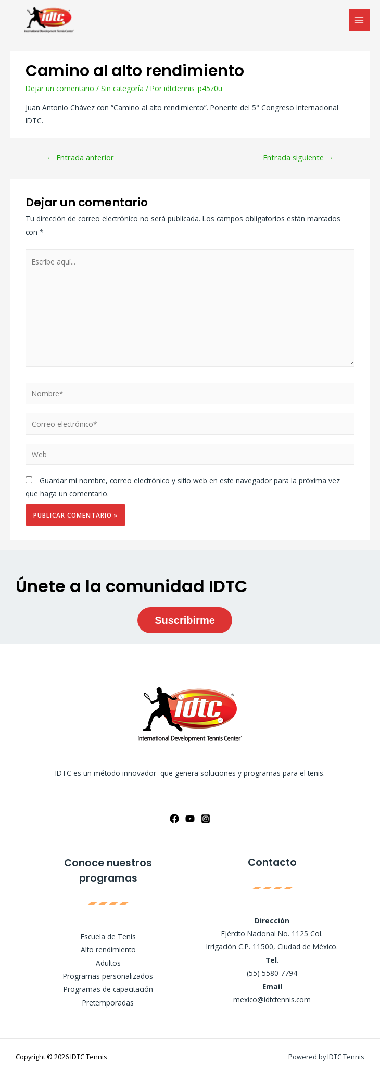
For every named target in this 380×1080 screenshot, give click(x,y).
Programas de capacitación (108, 989)
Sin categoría (122, 88)
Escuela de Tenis (108, 936)
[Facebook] (174, 818)
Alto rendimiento (108, 950)
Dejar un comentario (60, 88)
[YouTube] (190, 818)
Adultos (108, 963)
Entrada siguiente (298, 157)
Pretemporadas (108, 1003)
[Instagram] (205, 818)
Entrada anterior (80, 157)
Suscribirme (185, 620)
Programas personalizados (108, 976)
